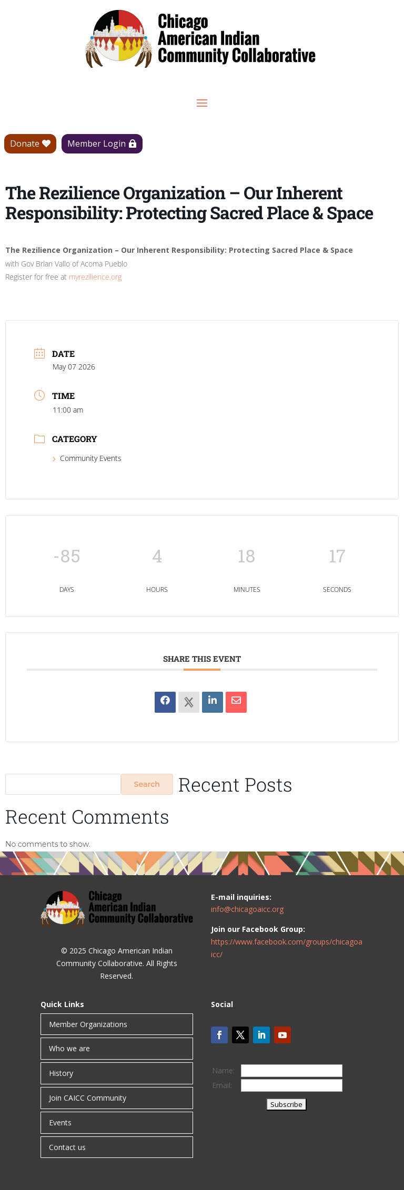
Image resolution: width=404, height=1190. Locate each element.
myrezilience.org (95, 277)
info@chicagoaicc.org (247, 909)
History (61, 1073)
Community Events (87, 458)
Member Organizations (88, 1024)
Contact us (67, 1147)
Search (147, 784)
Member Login (96, 143)
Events (60, 1122)
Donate (24, 143)
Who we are (69, 1048)
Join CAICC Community (87, 1098)
